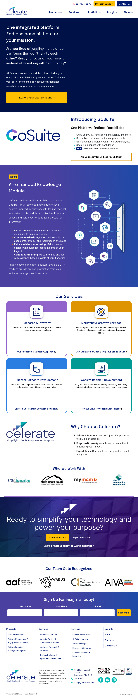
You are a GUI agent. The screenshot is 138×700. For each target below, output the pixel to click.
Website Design (80, 643)
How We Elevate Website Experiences (101, 408)
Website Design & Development (101, 380)
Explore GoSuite (81, 537)
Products (54, 12)
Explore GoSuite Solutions (37, 97)
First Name (25, 606)
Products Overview (16, 634)
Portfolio (93, 12)
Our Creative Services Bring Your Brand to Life (101, 351)
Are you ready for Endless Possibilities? (101, 157)
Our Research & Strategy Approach (36, 351)
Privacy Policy (126, 694)
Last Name (61, 606)
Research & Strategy (37, 323)
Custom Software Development (36, 380)
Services (74, 12)
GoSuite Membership (82, 634)
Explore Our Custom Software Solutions (36, 408)
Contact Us (125, 4)
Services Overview (48, 634)
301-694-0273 (82, 4)
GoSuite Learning (80, 639)
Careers (109, 640)
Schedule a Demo (57, 537)
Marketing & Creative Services (101, 323)
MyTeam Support (104, 4)
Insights (112, 12)
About (127, 12)
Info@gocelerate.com (84, 682)
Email (98, 606)
